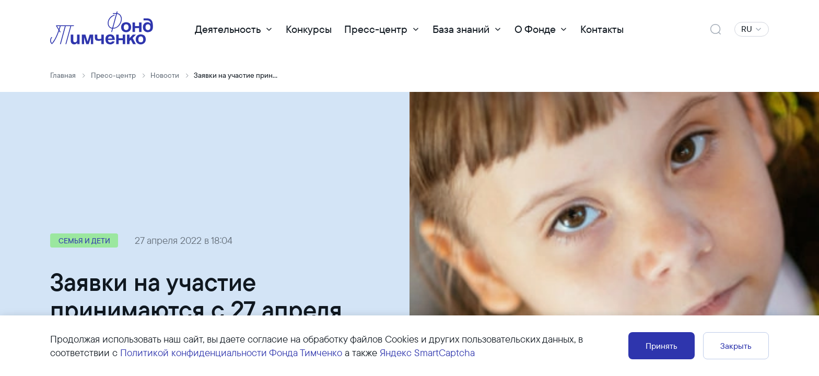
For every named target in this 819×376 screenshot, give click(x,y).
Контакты (602, 29)
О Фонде (535, 29)
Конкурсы (309, 29)
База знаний (460, 29)
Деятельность (228, 29)
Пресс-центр (375, 29)
